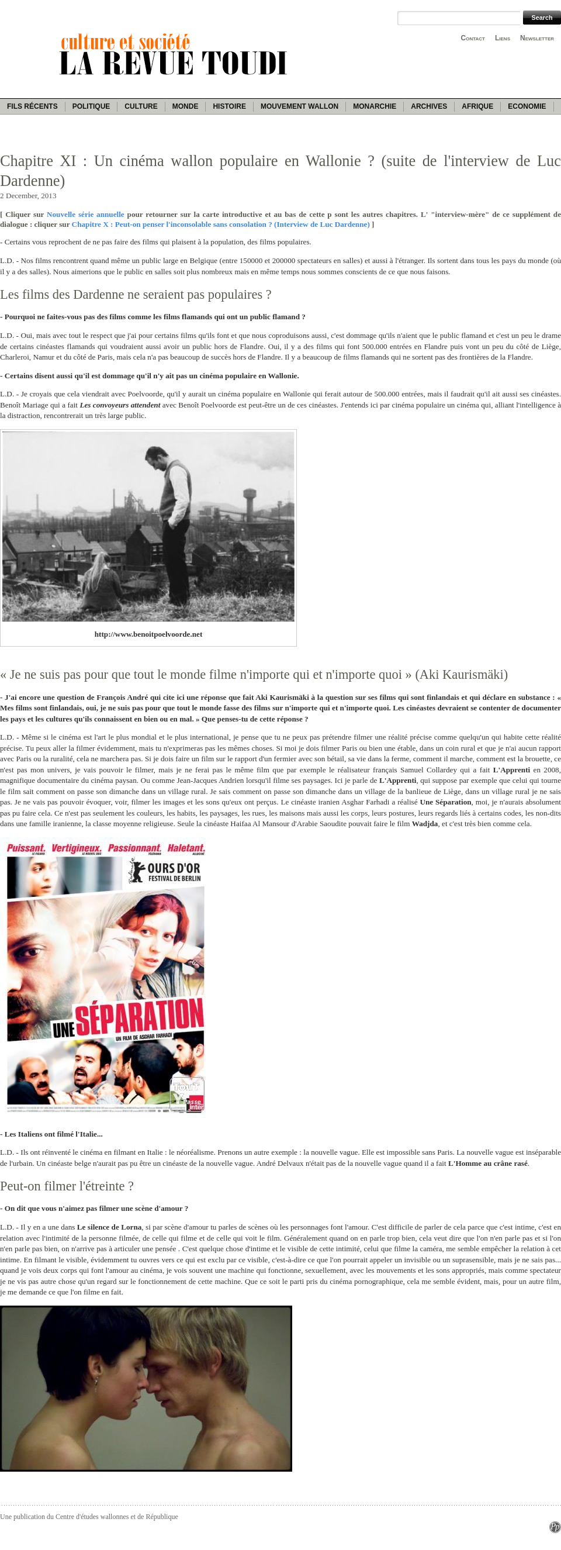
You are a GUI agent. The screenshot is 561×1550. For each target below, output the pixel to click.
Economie (527, 106)
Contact (473, 38)
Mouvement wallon (299, 106)
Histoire (229, 106)
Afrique (477, 106)
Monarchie (374, 106)
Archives (429, 106)
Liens (502, 38)
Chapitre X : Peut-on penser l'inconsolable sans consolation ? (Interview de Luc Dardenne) (221, 224)
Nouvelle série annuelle (85, 214)
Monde (185, 106)
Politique (91, 106)
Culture (140, 106)
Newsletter (537, 38)
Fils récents (32, 106)
